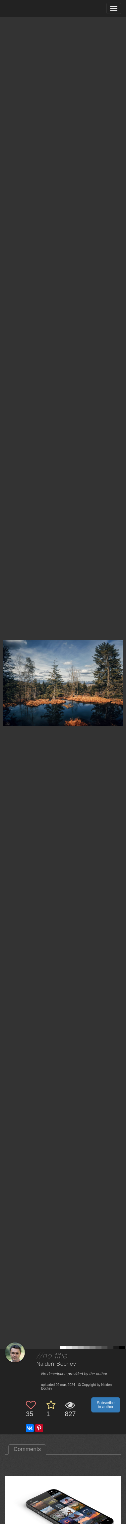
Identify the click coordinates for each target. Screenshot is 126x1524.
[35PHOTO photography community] (31, 8)
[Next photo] (119, 663)
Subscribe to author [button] (105, 1405)
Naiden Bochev (56, 1364)
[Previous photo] (6, 663)
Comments (27, 1449)
